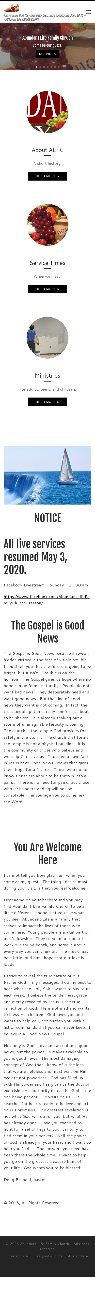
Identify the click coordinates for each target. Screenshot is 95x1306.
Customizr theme (76, 1256)
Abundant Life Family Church (44, 1244)
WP (28, 1256)
